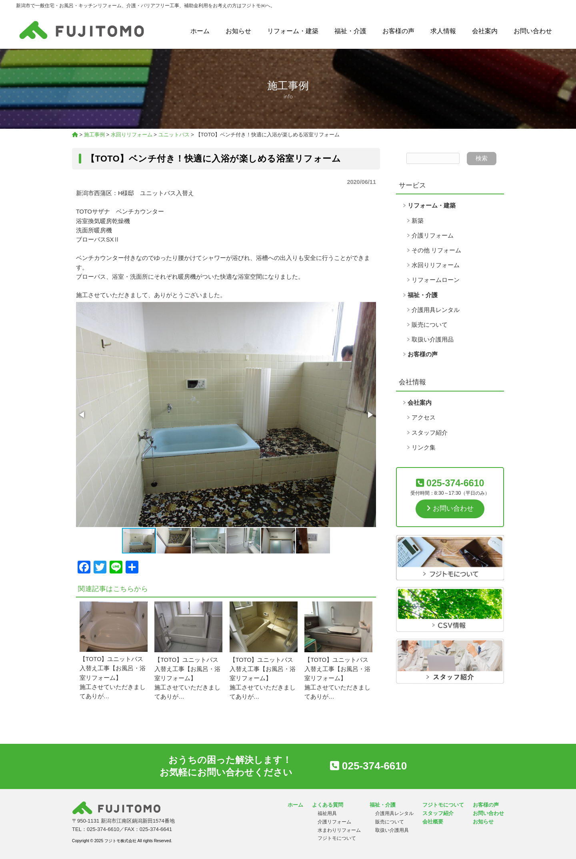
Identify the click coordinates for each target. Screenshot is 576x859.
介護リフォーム (433, 235)
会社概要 (432, 822)
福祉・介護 (350, 31)
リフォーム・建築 (292, 31)
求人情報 (443, 31)
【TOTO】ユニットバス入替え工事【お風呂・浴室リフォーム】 (113, 668)
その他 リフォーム (436, 250)
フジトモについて (337, 838)
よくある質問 (327, 805)
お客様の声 (398, 31)
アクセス (424, 417)
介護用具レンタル (436, 310)
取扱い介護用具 (392, 830)
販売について (430, 325)
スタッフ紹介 (430, 433)
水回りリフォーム (436, 265)
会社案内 (485, 31)
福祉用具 (327, 813)
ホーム (200, 31)
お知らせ (238, 31)
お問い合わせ (533, 31)
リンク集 (424, 447)
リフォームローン (436, 280)
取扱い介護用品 (433, 339)
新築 (418, 221)
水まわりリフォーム (339, 830)
